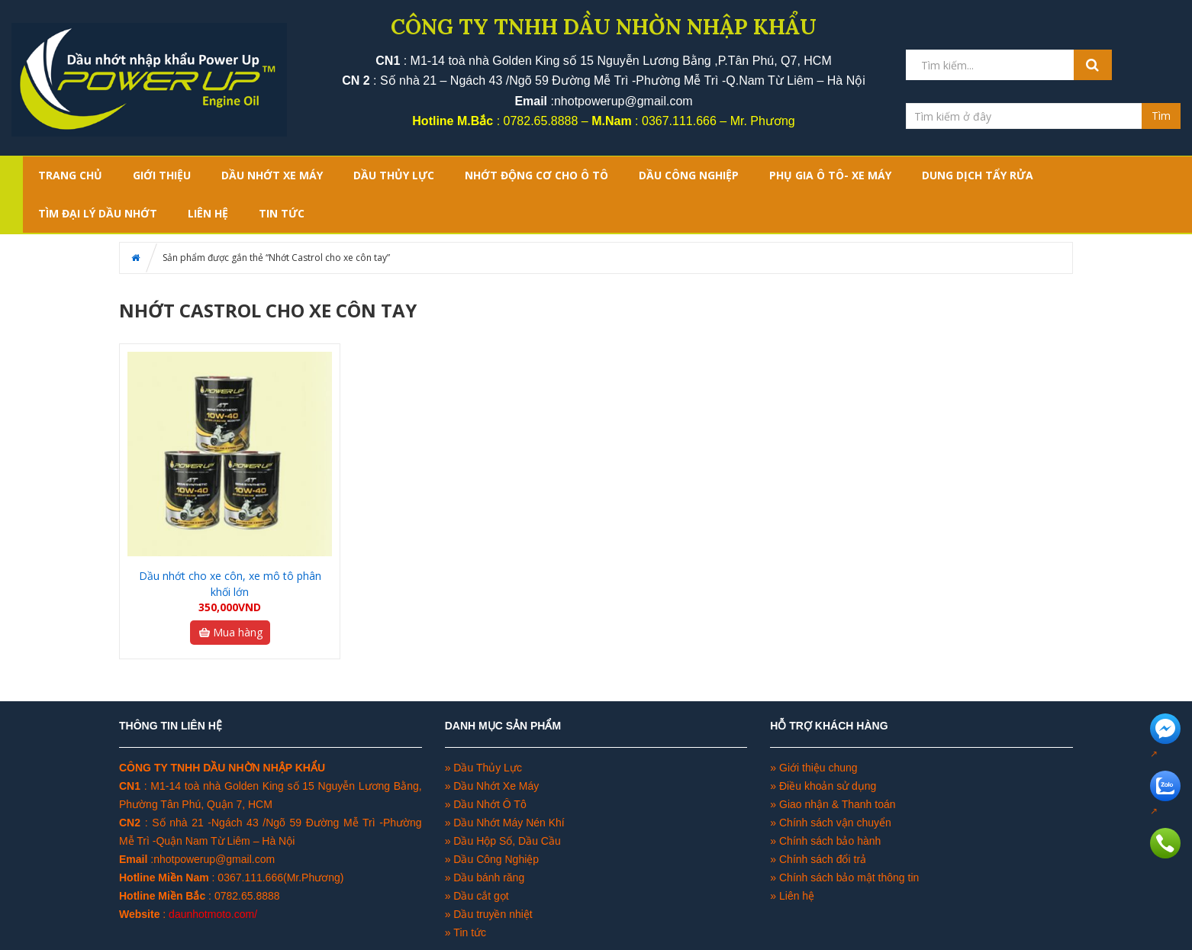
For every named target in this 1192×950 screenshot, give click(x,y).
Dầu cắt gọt (480, 896)
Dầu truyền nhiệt (492, 914)
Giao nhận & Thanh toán (837, 804)
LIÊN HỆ (208, 213)
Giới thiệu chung (818, 768)
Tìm (1161, 115)
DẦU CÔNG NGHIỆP (689, 175)
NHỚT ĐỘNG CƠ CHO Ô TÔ (536, 175)
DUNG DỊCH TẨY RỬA (977, 175)
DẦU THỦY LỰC (393, 175)
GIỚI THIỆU (162, 175)
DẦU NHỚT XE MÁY (272, 175)
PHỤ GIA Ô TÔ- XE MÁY (830, 175)
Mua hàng (230, 632)
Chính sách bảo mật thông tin (849, 877)
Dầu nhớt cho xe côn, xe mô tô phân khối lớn (230, 583)
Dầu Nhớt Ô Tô (489, 804)
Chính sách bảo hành (830, 841)
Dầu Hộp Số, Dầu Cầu (506, 841)
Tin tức (469, 932)
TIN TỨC (281, 213)
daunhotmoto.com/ (213, 914)
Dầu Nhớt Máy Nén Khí (508, 822)
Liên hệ (796, 896)
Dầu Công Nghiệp (494, 859)
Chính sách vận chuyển (835, 822)
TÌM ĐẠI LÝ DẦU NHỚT (97, 213)
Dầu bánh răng (488, 877)
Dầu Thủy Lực (487, 768)
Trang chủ (70, 175)
